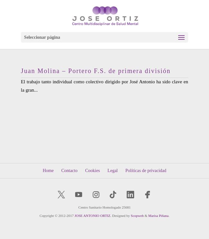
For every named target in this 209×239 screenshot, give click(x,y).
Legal (113, 170)
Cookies (92, 170)
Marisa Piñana (158, 216)
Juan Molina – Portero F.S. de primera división (95, 70)
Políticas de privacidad (145, 170)
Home (48, 170)
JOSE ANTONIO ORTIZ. (92, 216)
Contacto (69, 170)
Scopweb (137, 216)
